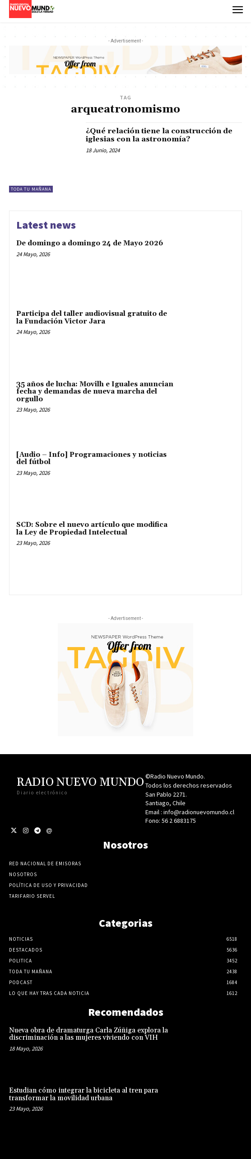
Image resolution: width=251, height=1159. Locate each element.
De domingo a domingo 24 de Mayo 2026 (89, 243)
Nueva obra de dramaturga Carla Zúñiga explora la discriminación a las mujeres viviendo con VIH (88, 1034)
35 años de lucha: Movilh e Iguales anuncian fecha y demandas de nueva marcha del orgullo (94, 392)
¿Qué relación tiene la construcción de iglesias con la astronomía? (159, 135)
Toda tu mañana (31, 189)
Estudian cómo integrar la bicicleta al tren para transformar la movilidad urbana (83, 1094)
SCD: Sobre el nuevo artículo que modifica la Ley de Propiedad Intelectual (91, 529)
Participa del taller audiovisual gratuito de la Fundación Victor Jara (91, 318)
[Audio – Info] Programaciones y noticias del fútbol (91, 458)
